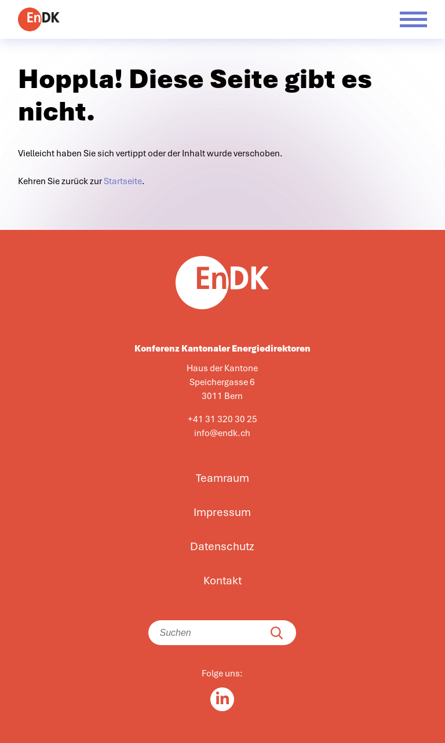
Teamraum (222, 478)
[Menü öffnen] (413, 19)
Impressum (222, 512)
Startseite (123, 181)
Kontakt (222, 581)
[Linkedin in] (222, 699)
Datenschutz (222, 547)
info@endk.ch (222, 433)
